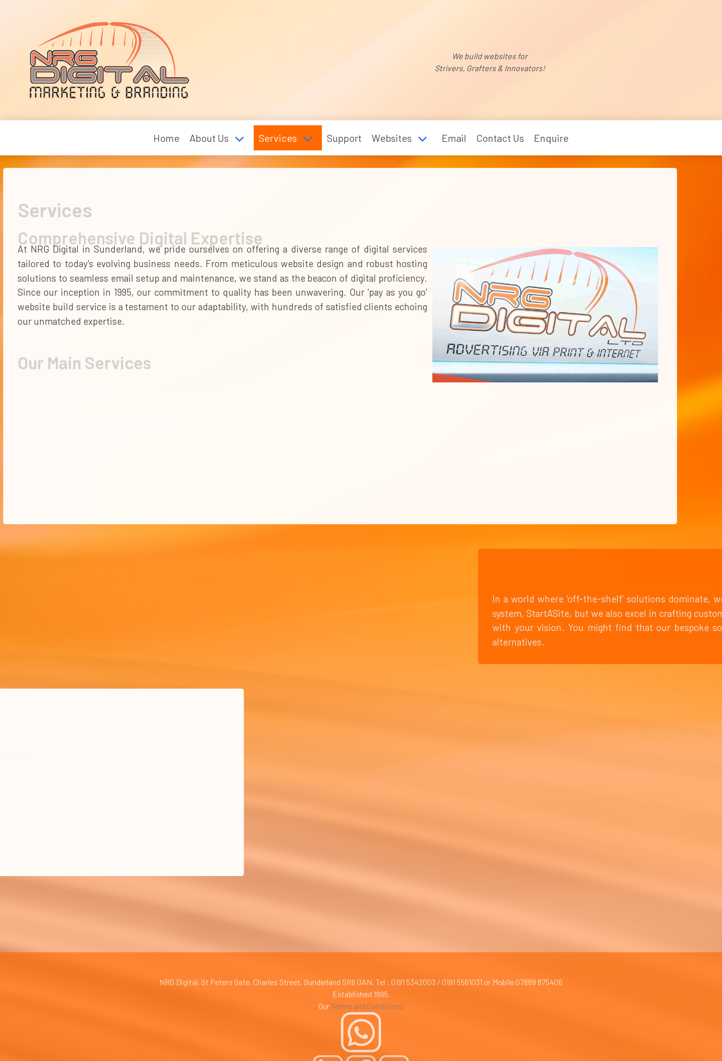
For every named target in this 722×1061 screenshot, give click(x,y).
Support (344, 138)
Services (278, 138)
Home (166, 138)
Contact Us (500, 138)
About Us (209, 138)
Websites (392, 138)
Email (454, 138)
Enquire (551, 138)
